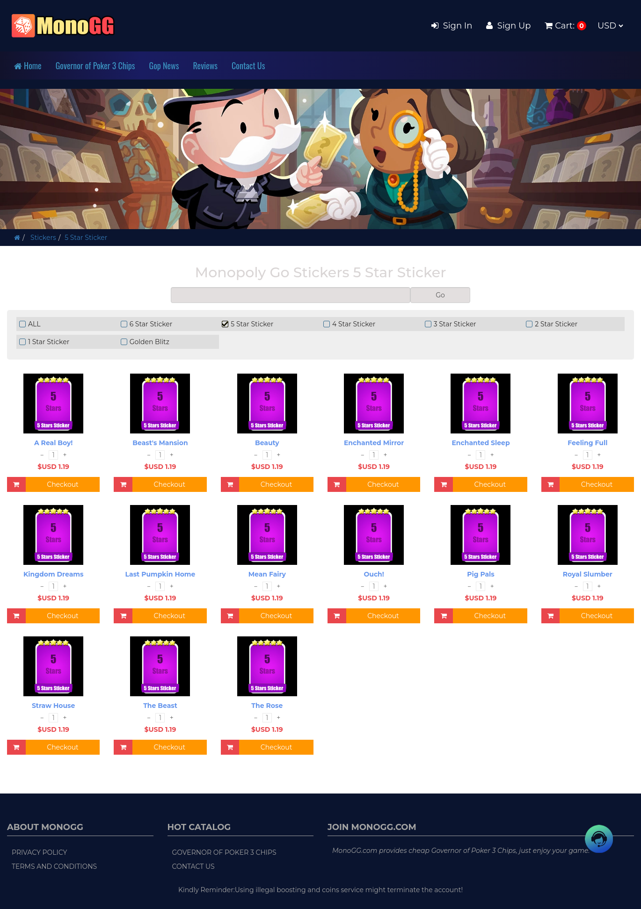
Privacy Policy (39, 852)
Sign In (451, 26)
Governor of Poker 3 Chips (95, 65)
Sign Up (508, 26)
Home (28, 65)
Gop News (164, 65)
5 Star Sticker (86, 237)
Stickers (42, 237)
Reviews (205, 65)
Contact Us (248, 65)
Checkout (63, 484)
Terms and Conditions (54, 866)
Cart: (560, 26)
